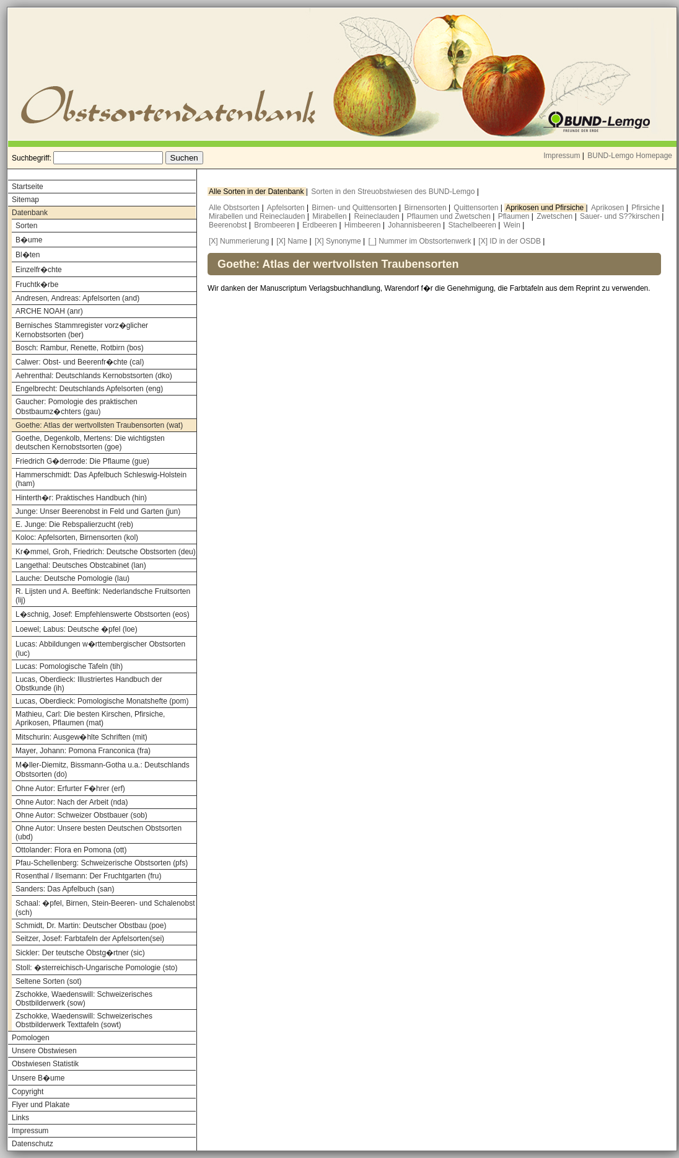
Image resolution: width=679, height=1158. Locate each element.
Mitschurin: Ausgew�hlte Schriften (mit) (81, 737)
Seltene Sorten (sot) (48, 981)
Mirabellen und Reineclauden (258, 216)
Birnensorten (427, 207)
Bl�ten (27, 254)
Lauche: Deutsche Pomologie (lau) (72, 578)
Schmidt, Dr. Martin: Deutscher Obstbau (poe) (90, 925)
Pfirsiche (646, 207)
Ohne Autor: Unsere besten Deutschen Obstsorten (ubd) (98, 832)
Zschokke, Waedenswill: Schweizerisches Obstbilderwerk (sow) (83, 998)
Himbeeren (363, 225)
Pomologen (31, 1037)
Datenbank (30, 212)
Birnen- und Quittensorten (355, 207)
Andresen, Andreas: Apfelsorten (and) (77, 298)
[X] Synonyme (338, 241)
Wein (513, 225)
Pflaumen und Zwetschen (450, 216)
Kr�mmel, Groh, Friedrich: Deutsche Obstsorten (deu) (105, 551)
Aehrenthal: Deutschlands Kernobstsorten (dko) (93, 375)
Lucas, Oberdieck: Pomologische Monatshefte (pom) (101, 701)
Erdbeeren (320, 225)
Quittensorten (476, 207)
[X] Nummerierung (239, 241)
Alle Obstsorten (235, 207)
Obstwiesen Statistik (45, 1063)
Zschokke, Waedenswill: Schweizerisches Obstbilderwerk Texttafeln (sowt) (83, 1020)
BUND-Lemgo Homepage (629, 155)
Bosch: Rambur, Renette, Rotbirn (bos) (79, 347)
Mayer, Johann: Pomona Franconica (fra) (83, 750)
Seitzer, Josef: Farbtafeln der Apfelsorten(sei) (89, 938)
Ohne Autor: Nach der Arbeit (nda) (71, 802)
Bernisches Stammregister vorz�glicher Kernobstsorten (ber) (81, 330)
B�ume (28, 240)
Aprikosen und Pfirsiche (545, 207)
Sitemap (25, 199)
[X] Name (291, 241)
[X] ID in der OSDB (509, 241)
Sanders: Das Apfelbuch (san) (64, 889)
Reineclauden (377, 216)
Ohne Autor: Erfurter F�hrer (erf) (70, 788)
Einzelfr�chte (38, 269)
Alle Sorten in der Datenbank (257, 191)
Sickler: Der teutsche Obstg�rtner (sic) (80, 952)
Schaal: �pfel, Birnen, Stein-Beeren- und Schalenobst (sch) (105, 908)
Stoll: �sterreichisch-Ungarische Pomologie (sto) (96, 967)
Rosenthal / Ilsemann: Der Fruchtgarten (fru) (88, 876)
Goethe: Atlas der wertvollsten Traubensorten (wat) (99, 425)
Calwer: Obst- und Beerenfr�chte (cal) (79, 362)
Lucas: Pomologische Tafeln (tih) (69, 666)
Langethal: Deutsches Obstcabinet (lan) (80, 565)
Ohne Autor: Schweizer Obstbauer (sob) (81, 815)
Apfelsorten (287, 207)
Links (20, 1117)
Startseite (27, 186)
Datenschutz (32, 1143)
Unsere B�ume (38, 1078)
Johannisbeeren (415, 225)
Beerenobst (229, 225)
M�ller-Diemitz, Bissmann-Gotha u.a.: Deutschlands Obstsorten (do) (102, 770)
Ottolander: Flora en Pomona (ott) (70, 850)
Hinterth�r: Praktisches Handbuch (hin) (81, 497)
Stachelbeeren (474, 225)
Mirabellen (330, 216)
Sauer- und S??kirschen (621, 216)
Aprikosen (608, 207)
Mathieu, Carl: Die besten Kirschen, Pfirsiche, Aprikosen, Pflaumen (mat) (90, 718)
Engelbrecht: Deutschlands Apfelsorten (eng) (89, 388)
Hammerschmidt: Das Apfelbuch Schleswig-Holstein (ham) (100, 479)
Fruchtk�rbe (36, 284)
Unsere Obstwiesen (44, 1050)
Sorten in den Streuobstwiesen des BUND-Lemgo (393, 191)
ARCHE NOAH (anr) (49, 311)
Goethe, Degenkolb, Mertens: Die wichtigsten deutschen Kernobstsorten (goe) (90, 442)
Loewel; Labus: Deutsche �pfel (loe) (76, 629)
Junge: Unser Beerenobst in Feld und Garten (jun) (97, 511)
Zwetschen (555, 216)
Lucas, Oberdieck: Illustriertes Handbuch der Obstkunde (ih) (88, 683)
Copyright (27, 1091)
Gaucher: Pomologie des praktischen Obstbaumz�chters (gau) (76, 406)
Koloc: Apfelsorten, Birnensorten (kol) (76, 537)
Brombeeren (275, 225)
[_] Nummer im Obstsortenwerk (419, 241)
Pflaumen (515, 216)
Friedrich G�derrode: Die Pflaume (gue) (82, 461)
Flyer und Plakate (40, 1104)
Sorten (26, 225)
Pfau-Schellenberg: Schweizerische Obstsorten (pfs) (101, 863)
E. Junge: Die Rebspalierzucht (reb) (74, 524)
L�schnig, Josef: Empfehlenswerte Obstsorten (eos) (102, 614)
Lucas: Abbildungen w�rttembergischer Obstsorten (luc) (100, 649)
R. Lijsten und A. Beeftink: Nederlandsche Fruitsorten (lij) (102, 595)
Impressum (561, 155)
